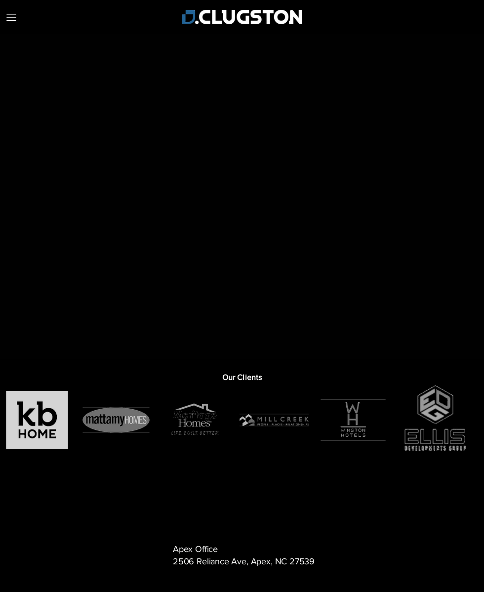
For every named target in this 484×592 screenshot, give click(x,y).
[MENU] (11, 17)
